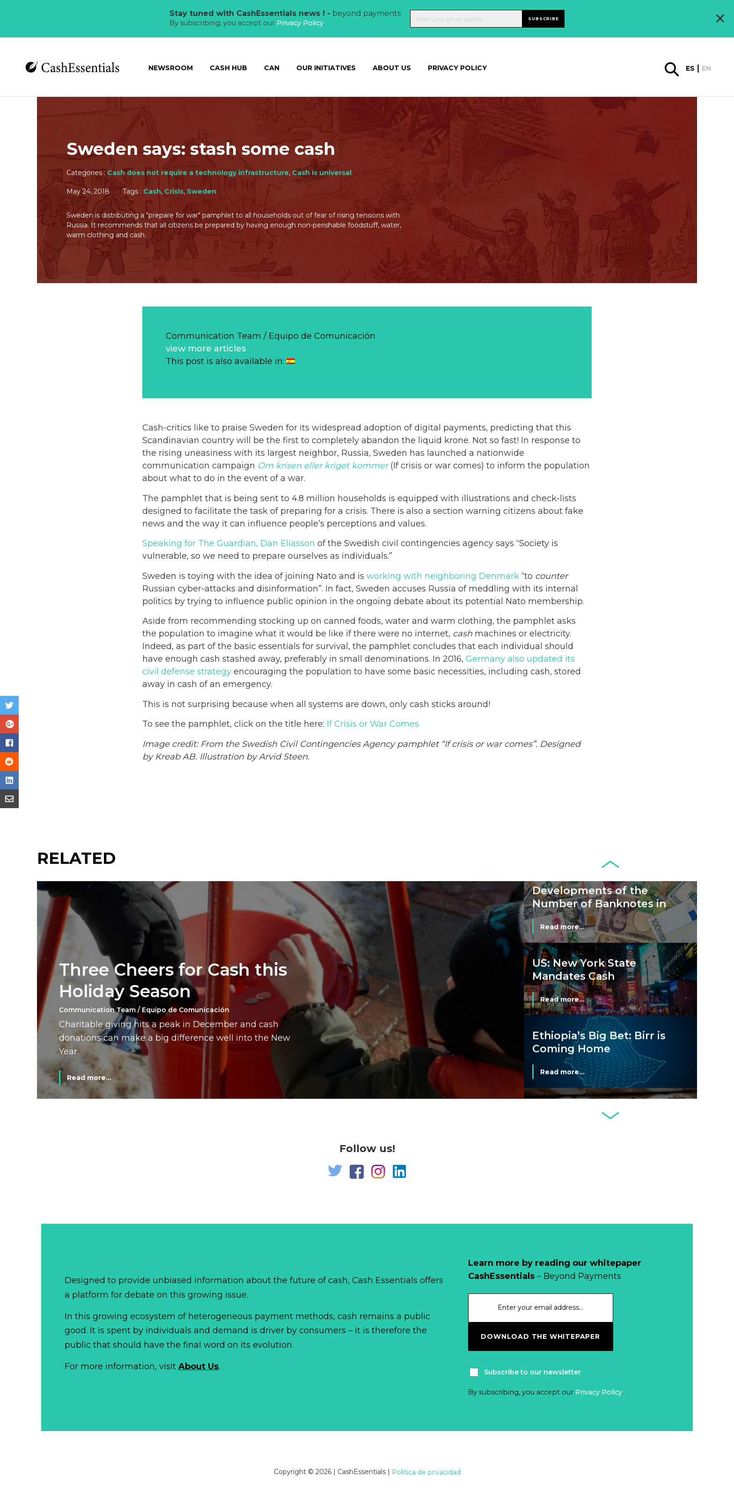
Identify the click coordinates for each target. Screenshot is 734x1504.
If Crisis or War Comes (373, 724)
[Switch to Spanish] (290, 361)
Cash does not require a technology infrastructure (198, 172)
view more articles (206, 348)
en (706, 68)
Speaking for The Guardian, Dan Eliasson (228, 543)
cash (462, 633)
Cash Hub (228, 68)
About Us (198, 1366)
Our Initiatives (326, 68)
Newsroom (170, 68)
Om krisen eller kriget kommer (322, 465)
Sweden (201, 191)
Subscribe (543, 18)
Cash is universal (322, 172)
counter (551, 576)
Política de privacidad (426, 1472)
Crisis (174, 191)
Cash (152, 191)
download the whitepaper (540, 1336)
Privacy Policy (300, 23)
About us (392, 68)
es (690, 68)
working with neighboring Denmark (443, 576)
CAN (271, 68)
